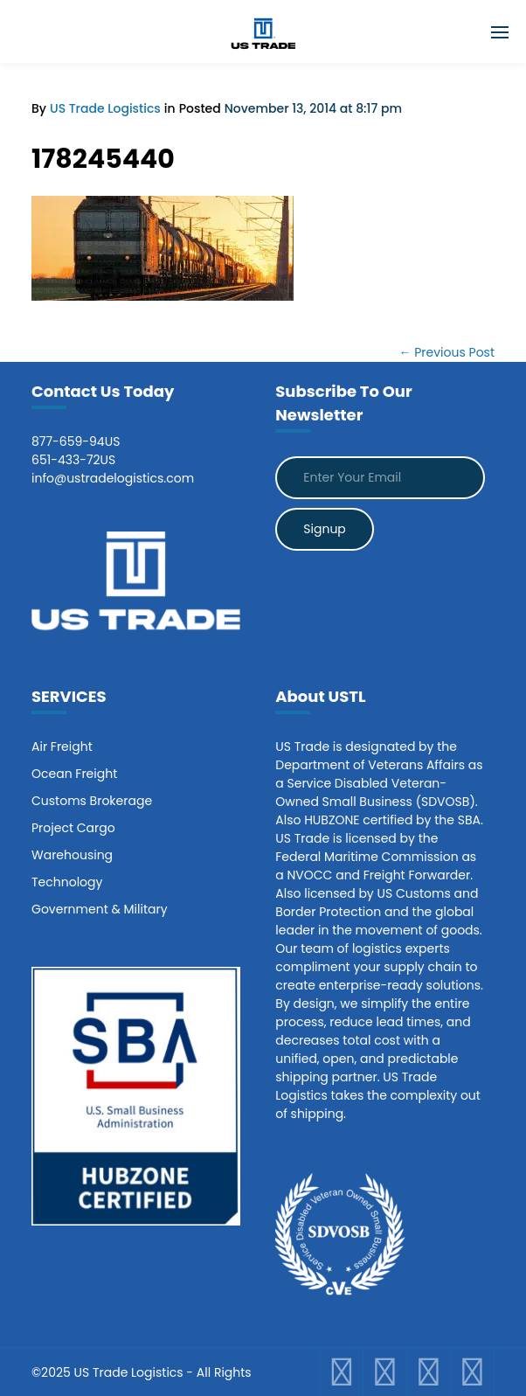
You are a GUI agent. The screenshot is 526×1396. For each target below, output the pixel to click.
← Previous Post (447, 352)
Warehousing (72, 855)
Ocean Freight (74, 773)
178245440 (103, 159)
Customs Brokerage (91, 800)
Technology (66, 882)
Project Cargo (73, 828)
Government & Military (99, 909)
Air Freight (62, 746)
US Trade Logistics (105, 108)
